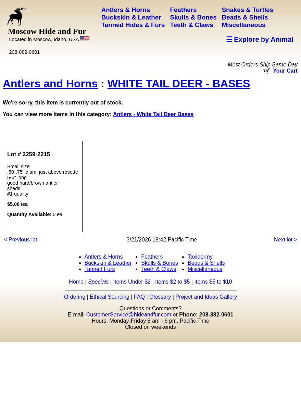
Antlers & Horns (104, 257)
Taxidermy (200, 257)
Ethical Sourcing (109, 297)
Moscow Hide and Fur (48, 34)
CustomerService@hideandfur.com (128, 315)
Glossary (160, 297)
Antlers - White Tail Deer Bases (153, 114)
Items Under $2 (132, 282)
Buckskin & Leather (108, 263)
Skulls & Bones (159, 263)
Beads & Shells (206, 263)
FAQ (139, 297)
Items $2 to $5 (172, 282)
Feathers (152, 257)
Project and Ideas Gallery (206, 297)
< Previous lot (20, 239)
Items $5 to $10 (213, 282)
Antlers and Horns (50, 83)
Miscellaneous (205, 269)
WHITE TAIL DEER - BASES (179, 83)
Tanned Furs (100, 269)
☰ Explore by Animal (259, 39)
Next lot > (285, 239)
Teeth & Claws (158, 269)
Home (76, 282)
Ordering (74, 297)
